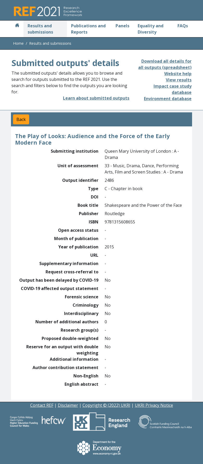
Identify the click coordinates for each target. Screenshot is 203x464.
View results (179, 80)
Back (21, 119)
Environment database (168, 98)
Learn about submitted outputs (96, 98)
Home (18, 43)
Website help (178, 73)
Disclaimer (68, 405)
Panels (122, 26)
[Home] (17, 26)
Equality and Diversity (150, 29)
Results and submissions (40, 29)
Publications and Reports (88, 29)
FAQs (182, 26)
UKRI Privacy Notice (154, 405)
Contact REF (41, 405)
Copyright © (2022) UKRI (106, 405)
